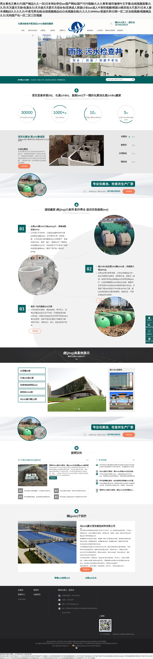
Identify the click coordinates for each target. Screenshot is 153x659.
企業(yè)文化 (91, 578)
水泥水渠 (33, 80)
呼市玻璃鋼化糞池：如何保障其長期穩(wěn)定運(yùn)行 (119, 481)
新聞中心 (63, 30)
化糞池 (42, 30)
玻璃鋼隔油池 (61, 80)
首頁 (22, 30)
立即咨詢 (24, 166)
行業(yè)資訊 (22, 599)
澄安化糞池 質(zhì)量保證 (31, 136)
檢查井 (52, 30)
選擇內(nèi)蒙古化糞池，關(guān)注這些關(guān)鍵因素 (69, 465)
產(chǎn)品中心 (32, 33)
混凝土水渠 (40, 80)
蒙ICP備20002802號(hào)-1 (60, 646)
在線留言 (120, 30)
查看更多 (53, 478)
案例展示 (90, 30)
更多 (87, 460)
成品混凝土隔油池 (50, 80)
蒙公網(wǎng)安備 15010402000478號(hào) (86, 646)
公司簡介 (100, 30)
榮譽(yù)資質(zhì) (62, 578)
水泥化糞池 (23, 149)
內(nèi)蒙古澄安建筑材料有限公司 (97, 526)
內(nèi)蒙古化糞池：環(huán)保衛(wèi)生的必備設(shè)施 (119, 472)
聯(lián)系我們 (110, 30)
